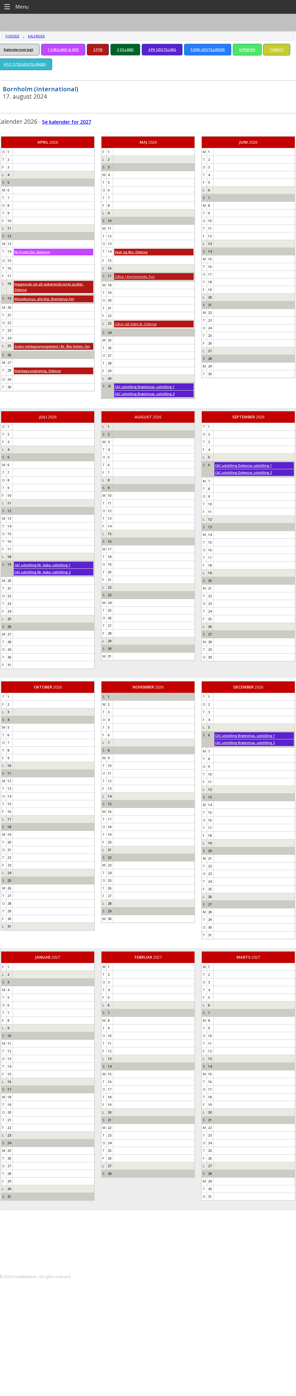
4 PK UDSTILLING (162, 49)
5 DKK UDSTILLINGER (207, 49)
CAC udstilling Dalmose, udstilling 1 (243, 465)
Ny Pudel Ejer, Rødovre (32, 252)
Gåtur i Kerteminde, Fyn (135, 276)
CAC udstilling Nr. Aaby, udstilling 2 (42, 572)
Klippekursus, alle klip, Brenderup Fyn (44, 299)
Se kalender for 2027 (66, 122)
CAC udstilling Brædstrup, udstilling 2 (145, 394)
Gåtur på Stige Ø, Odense (136, 324)
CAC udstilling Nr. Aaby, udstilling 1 (42, 565)
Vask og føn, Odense (131, 252)
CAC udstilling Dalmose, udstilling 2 (243, 472)
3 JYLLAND (125, 49)
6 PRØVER (247, 49)
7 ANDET (277, 49)
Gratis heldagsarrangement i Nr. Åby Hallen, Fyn (52, 346)
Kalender (36, 36)
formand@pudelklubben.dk (32, 1255)
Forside (12, 36)
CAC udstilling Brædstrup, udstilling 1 (145, 387)
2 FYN (97, 49)
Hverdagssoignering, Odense (37, 371)
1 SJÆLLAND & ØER (63, 49)
